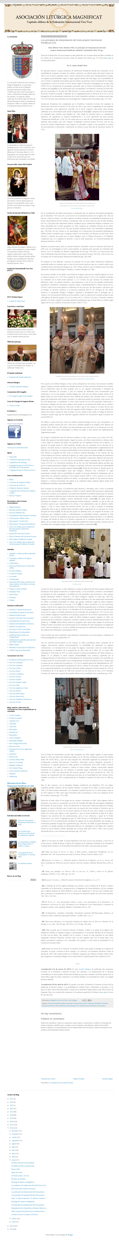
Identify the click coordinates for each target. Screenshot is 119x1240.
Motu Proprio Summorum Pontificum (90, 1003)
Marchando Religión (16, 741)
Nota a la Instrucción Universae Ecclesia (22, 536)
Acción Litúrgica (15, 715)
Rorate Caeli (13, 757)
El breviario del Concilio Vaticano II (23, 1189)
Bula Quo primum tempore (18, 510)
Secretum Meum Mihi (16, 759)
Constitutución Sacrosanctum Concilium (22, 515)
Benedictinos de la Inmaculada (19, 632)
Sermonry (12, 597)
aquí (109, 58)
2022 (12, 1108)
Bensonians (13, 729)
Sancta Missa (13, 594)
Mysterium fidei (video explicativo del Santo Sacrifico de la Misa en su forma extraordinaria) (22, 584)
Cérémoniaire (13, 563)
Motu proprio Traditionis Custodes (20, 539)
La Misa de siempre (15, 573)
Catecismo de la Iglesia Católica (20, 482)
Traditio (12, 600)
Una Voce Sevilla (15, 702)
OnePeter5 (12, 754)
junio (14, 1150)
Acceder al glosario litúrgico (18, 386)
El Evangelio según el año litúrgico (21, 396)
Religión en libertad (15, 765)
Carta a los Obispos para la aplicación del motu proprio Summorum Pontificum (21, 529)
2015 (12, 1226)
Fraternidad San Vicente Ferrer (19, 621)
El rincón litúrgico (15, 571)
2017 (12, 1125)
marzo (14, 1160)
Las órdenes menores (25, 863)
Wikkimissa (13, 776)
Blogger (70, 1235)
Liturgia (76, 1003)
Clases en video (14, 405)
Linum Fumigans (15, 738)
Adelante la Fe (14, 721)
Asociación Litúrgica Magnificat (15, 423)
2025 (12, 1099)
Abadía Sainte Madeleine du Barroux (21, 624)
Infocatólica (13, 735)
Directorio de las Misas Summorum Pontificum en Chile (26, 822)
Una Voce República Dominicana (20, 699)
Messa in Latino (14, 746)
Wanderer (12, 774)
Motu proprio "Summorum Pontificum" (22, 524)
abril (13, 1157)
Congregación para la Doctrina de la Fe (22, 470)
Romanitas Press (14, 592)
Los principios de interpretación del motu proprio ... (28, 1192)
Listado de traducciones (17, 301)
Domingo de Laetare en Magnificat (23, 1201)
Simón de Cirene (17, 1172)
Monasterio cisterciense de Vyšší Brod (22, 647)
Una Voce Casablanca (16, 674)
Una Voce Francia (15, 677)
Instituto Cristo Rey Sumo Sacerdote (21, 618)
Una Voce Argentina (16, 665)
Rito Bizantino (71, 1006)
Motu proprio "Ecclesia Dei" (18, 521)
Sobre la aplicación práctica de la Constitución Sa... (28, 1211)
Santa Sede (13, 457)
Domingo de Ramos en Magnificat (22, 1182)
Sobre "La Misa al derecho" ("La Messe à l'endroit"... (29, 1198)
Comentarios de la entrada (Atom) (61, 1083)
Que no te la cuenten (16, 762)
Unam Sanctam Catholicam (18, 771)
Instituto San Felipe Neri (17, 626)
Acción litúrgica (85, 969)
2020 (12, 1115)
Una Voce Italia (14, 685)
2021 (12, 1112)
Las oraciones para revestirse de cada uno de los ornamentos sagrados (26, 833)
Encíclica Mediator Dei (17, 513)
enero (14, 1222)
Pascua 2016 (15, 1169)
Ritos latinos (101, 1006)
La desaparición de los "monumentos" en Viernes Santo (26, 855)
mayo (14, 1153)
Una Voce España (15, 679)
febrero (14, 1218)
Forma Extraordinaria (54, 1003)
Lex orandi (13, 576)
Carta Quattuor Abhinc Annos (19, 518)
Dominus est (13, 732)
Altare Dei (12, 726)
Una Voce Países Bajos (17, 693)
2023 (12, 1105)
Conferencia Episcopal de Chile (19, 460)
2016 (12, 1128)
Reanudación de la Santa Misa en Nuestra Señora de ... (29, 1208)
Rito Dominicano (92, 1006)
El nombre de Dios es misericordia (22, 1166)
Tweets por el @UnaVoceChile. (17, 447)
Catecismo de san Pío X (17, 485)
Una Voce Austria (15, 668)
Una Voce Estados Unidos (17, 682)
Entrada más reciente (48, 1079)
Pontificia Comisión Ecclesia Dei (20, 610)
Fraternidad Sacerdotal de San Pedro (21, 612)
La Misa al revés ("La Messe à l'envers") (24, 1214)
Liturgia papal (14, 579)
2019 (12, 1118)
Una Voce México (15, 691)
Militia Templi (14, 644)
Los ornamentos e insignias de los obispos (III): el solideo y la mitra (27, 844)
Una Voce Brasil (14, 671)
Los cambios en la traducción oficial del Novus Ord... (29, 1185)
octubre (14, 1137)
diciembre (15, 1131)
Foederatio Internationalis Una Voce (21, 660)
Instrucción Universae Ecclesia (19, 533)
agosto (14, 1144)
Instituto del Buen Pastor (17, 615)
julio (13, 1147)
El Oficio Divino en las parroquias (22, 1163)
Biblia (11, 479)
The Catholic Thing (15, 768)
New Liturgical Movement (18, 743)
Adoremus (12, 724)
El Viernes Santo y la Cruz (20, 1176)
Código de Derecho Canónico (19, 488)
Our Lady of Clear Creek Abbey (20, 629)
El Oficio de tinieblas (18, 1179)
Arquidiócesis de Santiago (18, 462)
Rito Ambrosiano (61, 1006)
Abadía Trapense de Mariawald (19, 650)
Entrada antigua (107, 1079)
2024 (12, 1102)
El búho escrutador (15, 718)
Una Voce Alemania (15, 662)
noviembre (15, 1134)
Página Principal (78, 1079)
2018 (12, 1121)
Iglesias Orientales (67, 1003)
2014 (12, 1229)
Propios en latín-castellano (18, 589)
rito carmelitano (81, 1006)
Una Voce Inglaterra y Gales (18, 688)
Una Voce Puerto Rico (16, 696)
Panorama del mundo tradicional (20, 377)
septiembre (15, 1140)
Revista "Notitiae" (15, 496)
